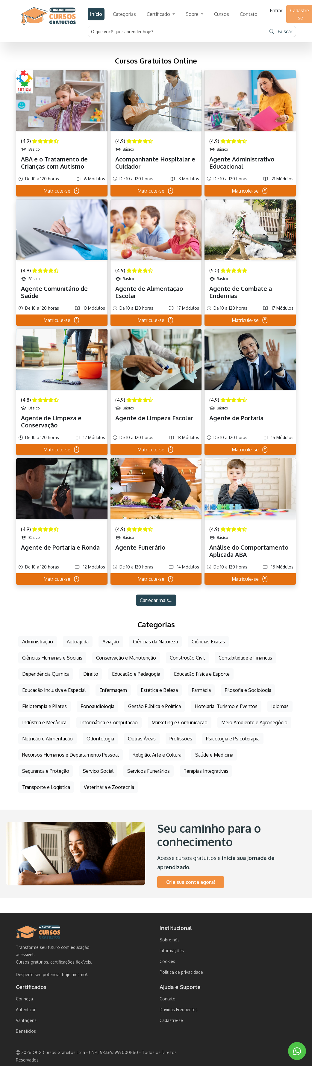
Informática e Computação (109, 722)
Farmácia (201, 690)
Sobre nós (170, 939)
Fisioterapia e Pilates (44, 706)
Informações (172, 950)
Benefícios (26, 1031)
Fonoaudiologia (97, 706)
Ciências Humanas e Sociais (52, 658)
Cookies (167, 961)
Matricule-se (61, 190)
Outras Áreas (142, 739)
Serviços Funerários (148, 771)
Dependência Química (45, 674)
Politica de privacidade (181, 972)
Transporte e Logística (46, 787)
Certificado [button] (159, 14)
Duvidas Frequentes (179, 1009)
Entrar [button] (276, 10)
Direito (90, 674)
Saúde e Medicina (214, 755)
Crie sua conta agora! (190, 882)
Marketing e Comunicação (180, 722)
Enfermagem (113, 690)
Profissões (180, 739)
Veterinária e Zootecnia (109, 787)
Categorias (124, 14)
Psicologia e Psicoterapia (233, 739)
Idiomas (280, 706)
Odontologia (100, 739)
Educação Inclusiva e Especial (54, 690)
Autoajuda (78, 642)
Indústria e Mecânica (44, 722)
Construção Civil (187, 658)
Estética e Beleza (159, 690)
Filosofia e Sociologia (248, 690)
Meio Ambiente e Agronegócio (254, 722)
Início (96, 14)
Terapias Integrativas (206, 771)
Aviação (110, 642)
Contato (249, 14)
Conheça (24, 998)
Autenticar (26, 1009)
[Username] (177, 31)
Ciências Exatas (208, 642)
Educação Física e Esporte (202, 674)
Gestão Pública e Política (154, 706)
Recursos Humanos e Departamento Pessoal (70, 755)
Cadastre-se (171, 1020)
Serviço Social (98, 771)
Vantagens (26, 1020)
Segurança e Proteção (45, 771)
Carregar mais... (156, 600)
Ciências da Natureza (155, 642)
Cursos (221, 14)
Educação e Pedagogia (136, 674)
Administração (37, 642)
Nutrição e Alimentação (47, 739)
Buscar (280, 31)
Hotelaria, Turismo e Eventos (226, 706)
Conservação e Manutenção (126, 658)
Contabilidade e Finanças (245, 658)
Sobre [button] (193, 14)
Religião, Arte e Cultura (157, 755)
